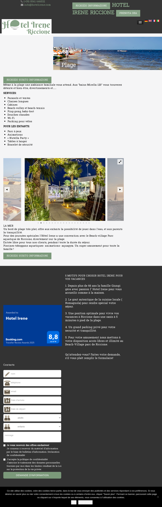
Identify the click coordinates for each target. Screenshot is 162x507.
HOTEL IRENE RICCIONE (100, 8)
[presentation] (28, 486)
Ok (73, 502)
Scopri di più (85, 502)
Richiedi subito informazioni (27, 80)
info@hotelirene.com (37, 5)
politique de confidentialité (34, 459)
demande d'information (32, 475)
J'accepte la (34, 464)
